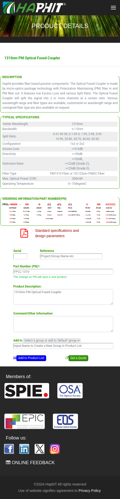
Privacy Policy (89, 491)
